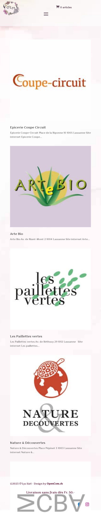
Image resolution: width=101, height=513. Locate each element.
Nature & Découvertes (27, 442)
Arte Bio (16, 234)
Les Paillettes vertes (26, 336)
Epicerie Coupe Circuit (28, 127)
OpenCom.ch (55, 483)
